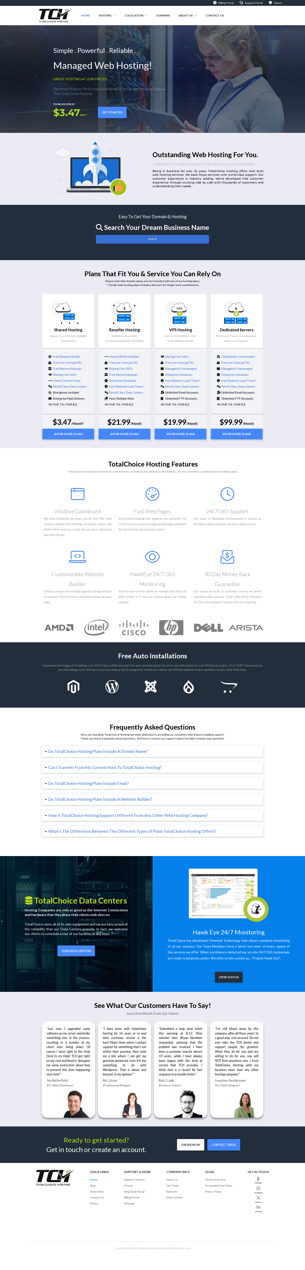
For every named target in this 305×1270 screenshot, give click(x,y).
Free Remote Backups (67, 368)
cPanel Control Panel (66, 380)
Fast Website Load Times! (126, 386)
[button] (152, 751)
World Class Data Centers (70, 386)
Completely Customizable (238, 356)
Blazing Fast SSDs (64, 374)
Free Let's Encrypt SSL (67, 362)
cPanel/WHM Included (123, 356)
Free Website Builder (67, 356)
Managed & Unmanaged (180, 368)
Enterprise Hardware (122, 380)
